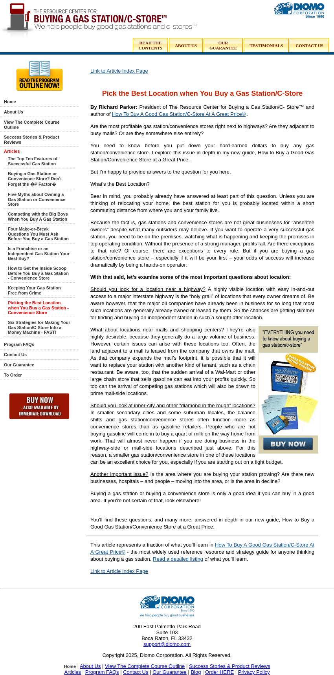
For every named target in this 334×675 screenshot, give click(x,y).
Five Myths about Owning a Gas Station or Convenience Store (37, 199)
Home (10, 101)
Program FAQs (19, 344)
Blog (196, 672)
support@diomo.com (167, 644)
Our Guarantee (19, 364)
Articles (12, 151)
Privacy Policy (254, 672)
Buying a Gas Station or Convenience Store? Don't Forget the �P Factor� (35, 179)
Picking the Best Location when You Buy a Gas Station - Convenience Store (38, 307)
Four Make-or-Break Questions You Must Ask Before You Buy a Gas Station (38, 234)
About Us (13, 112)
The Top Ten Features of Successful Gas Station (32, 161)
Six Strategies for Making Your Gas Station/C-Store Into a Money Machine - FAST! (39, 327)
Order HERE (219, 672)
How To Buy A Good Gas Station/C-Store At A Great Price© (179, 114)
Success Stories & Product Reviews (229, 666)
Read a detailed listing (178, 559)
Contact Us (15, 354)
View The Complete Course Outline (145, 666)
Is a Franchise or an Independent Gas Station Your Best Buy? (39, 253)
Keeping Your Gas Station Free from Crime (34, 290)
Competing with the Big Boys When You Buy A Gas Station (38, 216)
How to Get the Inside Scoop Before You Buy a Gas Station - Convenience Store (38, 273)
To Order (13, 375)
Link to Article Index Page (119, 71)
